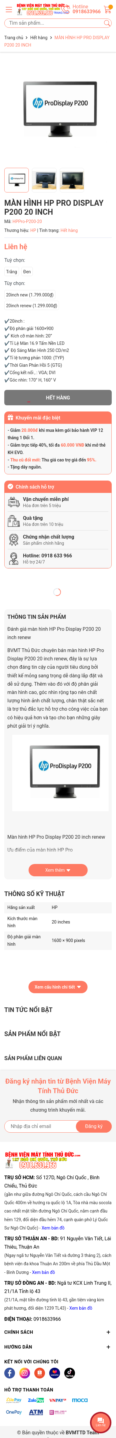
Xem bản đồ (53, 1227)
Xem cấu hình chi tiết (58, 987)
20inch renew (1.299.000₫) (31, 305)
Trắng (11, 271)
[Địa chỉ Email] (58, 1126)
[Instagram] (24, 1373)
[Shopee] (39, 1373)
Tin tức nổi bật (28, 1010)
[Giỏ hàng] (108, 8)
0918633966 (47, 1319)
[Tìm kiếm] (107, 23)
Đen (27, 271)
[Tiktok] (69, 1373)
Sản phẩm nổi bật (32, 1034)
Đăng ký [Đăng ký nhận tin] (94, 1126)
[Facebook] (9, 1373)
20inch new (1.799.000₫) (30, 294)
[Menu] (8, 9)
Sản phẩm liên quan (33, 1058)
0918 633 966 (56, 556)
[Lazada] (54, 1373)
